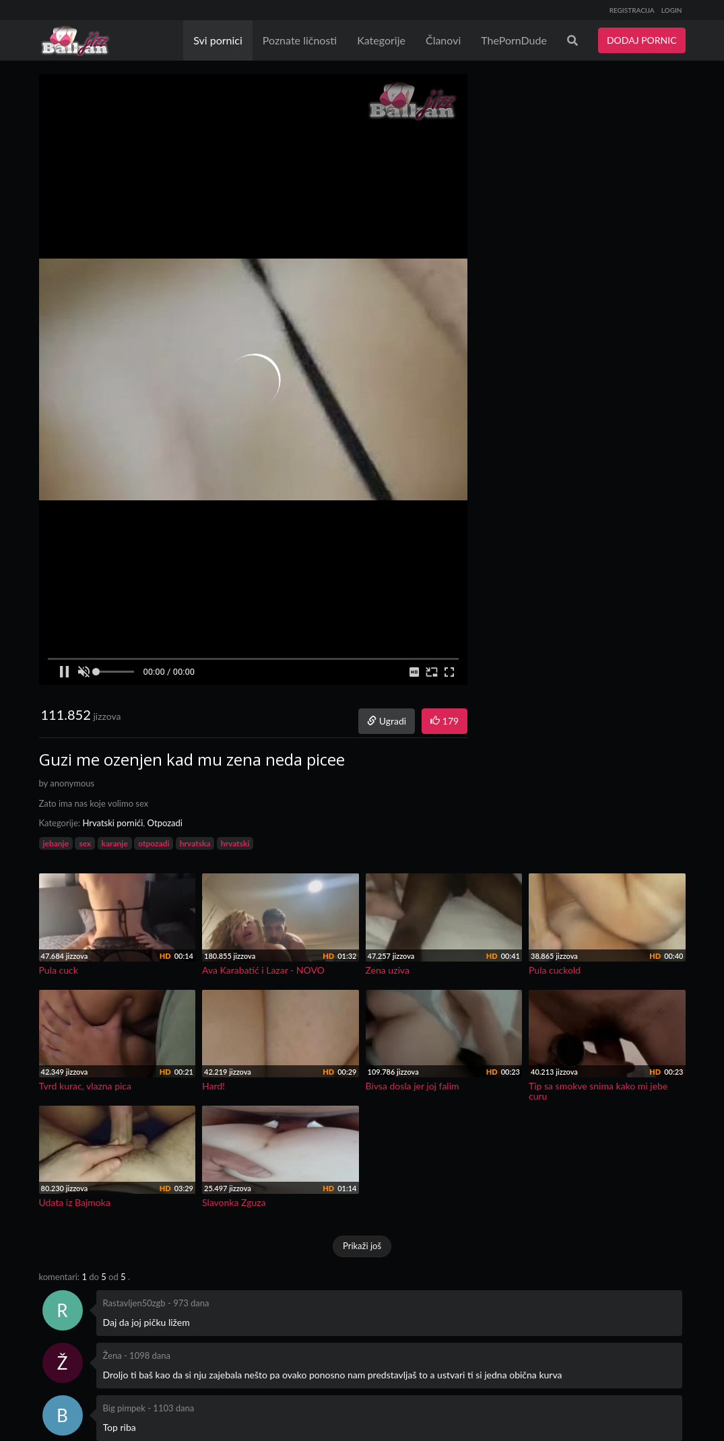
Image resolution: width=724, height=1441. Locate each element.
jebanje (56, 843)
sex (85, 843)
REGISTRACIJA (632, 10)
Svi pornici (217, 40)
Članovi (443, 40)
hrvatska (195, 843)
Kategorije (381, 40)
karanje (115, 843)
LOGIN (671, 10)
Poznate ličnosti (300, 40)
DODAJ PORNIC (642, 40)
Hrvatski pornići (112, 822)
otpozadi (153, 843)
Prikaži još (362, 1245)
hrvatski (235, 843)
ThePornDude (514, 40)
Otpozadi (165, 822)
